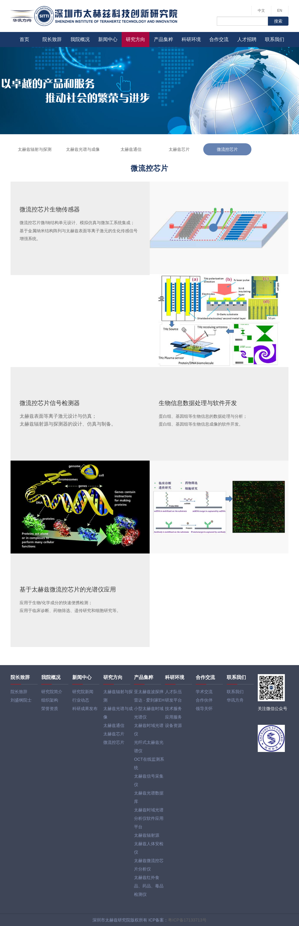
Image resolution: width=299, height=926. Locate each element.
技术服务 (173, 708)
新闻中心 (107, 39)
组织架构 (49, 700)
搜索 (278, 21)
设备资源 (173, 725)
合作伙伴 (204, 700)
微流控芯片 (227, 149)
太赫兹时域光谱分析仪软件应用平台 (149, 818)
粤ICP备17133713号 (187, 920)
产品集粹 (163, 39)
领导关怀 (204, 708)
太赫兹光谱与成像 (83, 149)
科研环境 (191, 39)
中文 (261, 10)
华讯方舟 (235, 700)
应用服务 (173, 717)
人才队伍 (173, 691)
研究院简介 (51, 691)
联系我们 (274, 39)
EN (279, 10)
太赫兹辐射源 (146, 835)
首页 (24, 39)
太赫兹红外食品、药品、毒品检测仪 (149, 886)
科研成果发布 (85, 708)
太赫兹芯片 (179, 149)
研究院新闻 (82, 691)
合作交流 (219, 39)
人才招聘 (247, 39)
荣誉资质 (49, 708)
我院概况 (80, 39)
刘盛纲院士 (21, 700)
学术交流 (204, 691)
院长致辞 (52, 39)
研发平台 (173, 700)
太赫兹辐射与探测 (34, 149)
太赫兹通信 (131, 149)
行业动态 (80, 700)
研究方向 (135, 39)
